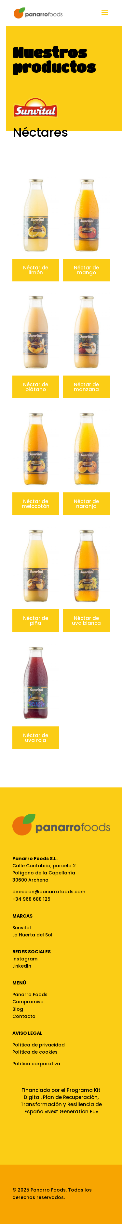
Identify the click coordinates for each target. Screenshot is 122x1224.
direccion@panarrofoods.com (48, 891)
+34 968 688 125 (31, 899)
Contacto (23, 1016)
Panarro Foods (29, 994)
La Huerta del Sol (32, 935)
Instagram (24, 959)
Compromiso (28, 1001)
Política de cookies (35, 1052)
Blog (17, 1009)
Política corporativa (36, 1063)
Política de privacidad (38, 1045)
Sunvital (21, 927)
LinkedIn (21, 966)
